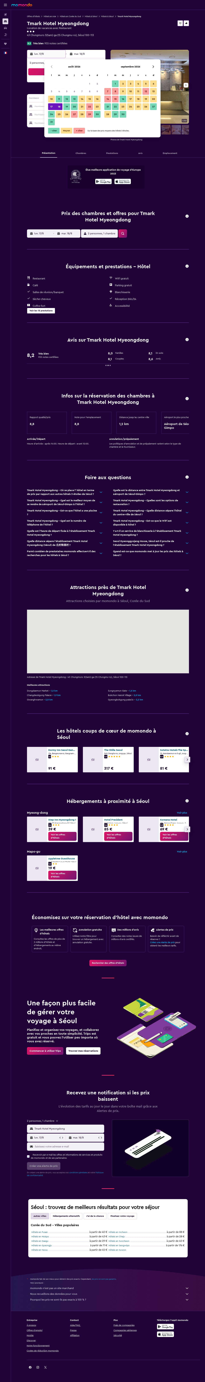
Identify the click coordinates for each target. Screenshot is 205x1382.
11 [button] (59, 99)
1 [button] (89, 83)
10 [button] (51, 99)
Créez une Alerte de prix (162, 942)
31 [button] (51, 122)
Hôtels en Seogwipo (119, 1245)
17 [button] (51, 106)
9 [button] (97, 91)
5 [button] (66, 91)
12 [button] (67, 99)
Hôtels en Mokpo (40, 1237)
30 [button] (97, 114)
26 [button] (66, 114)
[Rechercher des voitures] (5, 28)
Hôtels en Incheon (118, 1232)
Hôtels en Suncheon (119, 1241)
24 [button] (51, 114)
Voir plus (182, 812)
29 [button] (89, 114)
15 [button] (89, 99)
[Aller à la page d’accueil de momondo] (21, 4)
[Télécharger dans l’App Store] (122, 182)
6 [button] (74, 91)
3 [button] (51, 91)
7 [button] (82, 91)
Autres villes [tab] (40, 1216)
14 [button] (82, 99)
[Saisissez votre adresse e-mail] (68, 1146)
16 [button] (97, 99)
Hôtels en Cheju (117, 1237)
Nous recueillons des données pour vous (109, 1294)
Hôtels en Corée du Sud (70, 16)
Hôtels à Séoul (91, 16)
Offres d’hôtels (33, 16)
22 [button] (89, 106)
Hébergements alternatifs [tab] (66, 1216)
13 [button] (74, 99)
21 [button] (82, 106)
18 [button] (59, 106)
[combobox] (68, 1129)
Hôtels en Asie (50, 16)
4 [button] (59, 91)
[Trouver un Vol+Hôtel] (5, 35)
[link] (62, 836)
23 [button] (97, 106)
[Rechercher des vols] (5, 14)
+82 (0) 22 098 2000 (38, 39)
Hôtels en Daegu (39, 1241)
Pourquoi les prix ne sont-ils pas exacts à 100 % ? (109, 1300)
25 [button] (59, 114)
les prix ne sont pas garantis (104, 1279)
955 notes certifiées (55, 43)
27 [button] (74, 114)
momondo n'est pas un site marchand (109, 1288)
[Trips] (5, 44)
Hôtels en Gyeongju (41, 1245)
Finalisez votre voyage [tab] (122, 1216)
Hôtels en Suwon (117, 1250)
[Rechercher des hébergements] (5, 21)
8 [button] (89, 91)
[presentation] (122, 181)
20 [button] (74, 106)
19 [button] (67, 106)
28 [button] (82, 114)
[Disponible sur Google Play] (103, 182)
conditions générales (78, 1172)
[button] (5, 4)
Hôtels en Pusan (39, 1232)
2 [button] (97, 83)
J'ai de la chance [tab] (95, 1216)
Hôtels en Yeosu (39, 1250)
